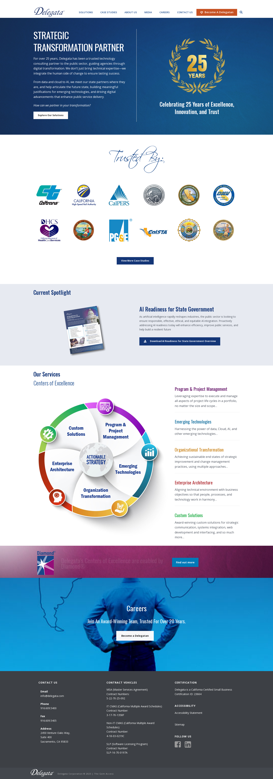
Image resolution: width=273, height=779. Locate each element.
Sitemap (180, 724)
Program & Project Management (201, 388)
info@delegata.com (52, 696)
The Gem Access (104, 773)
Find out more (185, 562)
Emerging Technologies (193, 421)
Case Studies (108, 12)
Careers (164, 12)
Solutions (86, 12)
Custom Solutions (189, 515)
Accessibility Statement (188, 713)
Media (148, 12)
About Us (131, 12)
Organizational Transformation (199, 449)
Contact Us (185, 12)
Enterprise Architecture (194, 482)
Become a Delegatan (216, 12)
